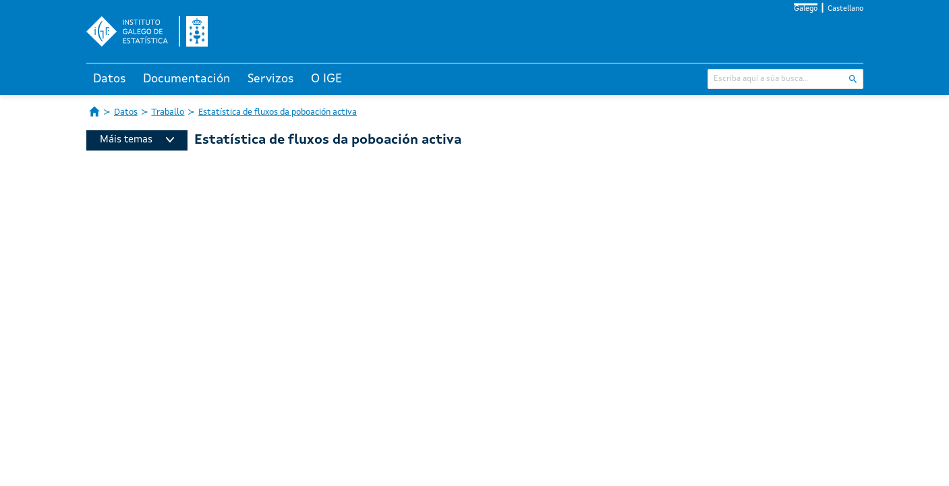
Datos (109, 79)
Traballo (167, 112)
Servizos (271, 79)
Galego (805, 9)
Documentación (186, 79)
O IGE (326, 79)
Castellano (845, 9)
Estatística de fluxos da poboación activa (277, 112)
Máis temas (137, 140)
